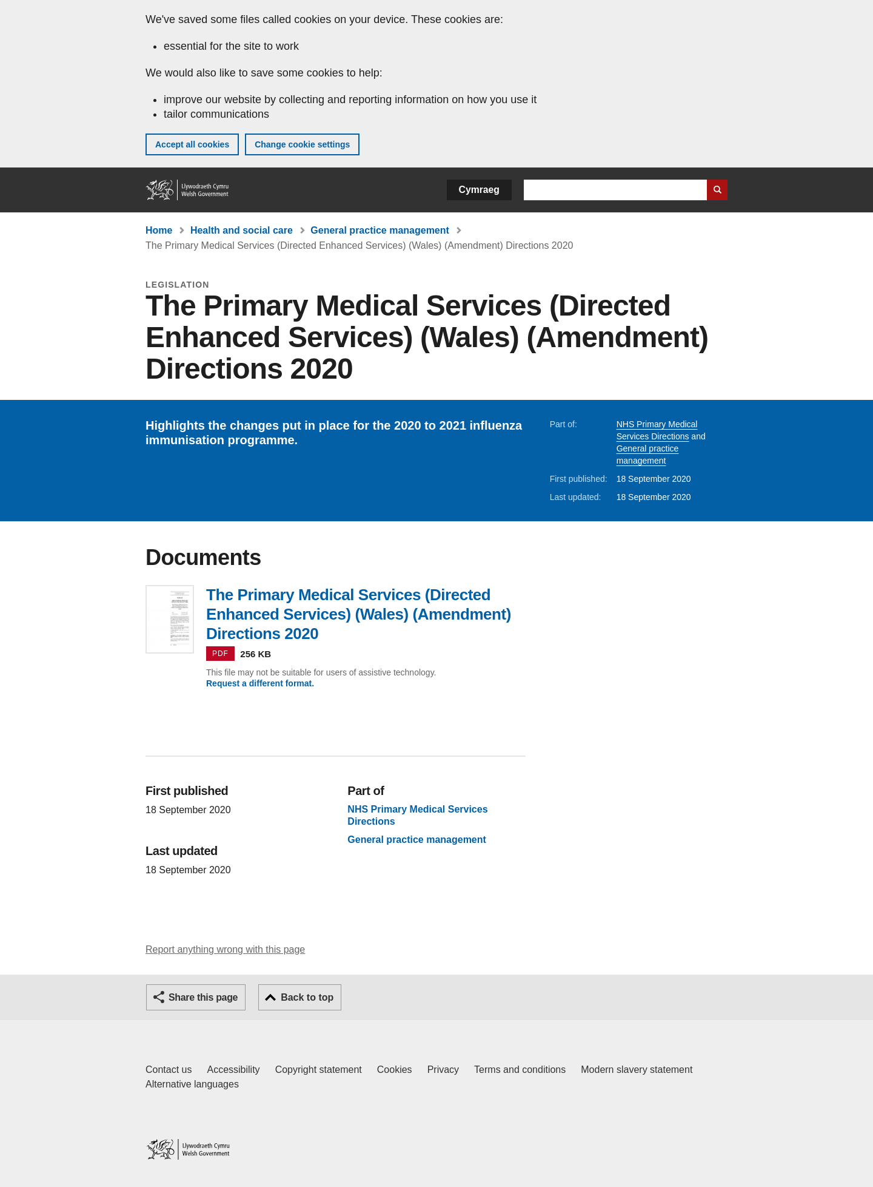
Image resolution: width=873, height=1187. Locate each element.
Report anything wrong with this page (225, 949)
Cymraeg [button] (479, 189)
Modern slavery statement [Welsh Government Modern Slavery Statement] (636, 1069)
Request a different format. (260, 683)
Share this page (203, 997)
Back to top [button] (307, 997)
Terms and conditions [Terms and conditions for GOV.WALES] (520, 1069)
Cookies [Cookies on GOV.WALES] (394, 1069)
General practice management (379, 230)
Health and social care (241, 230)
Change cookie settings (302, 144)
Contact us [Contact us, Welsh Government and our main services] (169, 1069)
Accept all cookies (192, 144)
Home (159, 230)
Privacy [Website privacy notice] (443, 1069)
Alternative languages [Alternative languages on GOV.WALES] (192, 1084)
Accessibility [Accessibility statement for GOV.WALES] (233, 1069)
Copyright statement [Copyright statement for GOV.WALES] (318, 1069)
